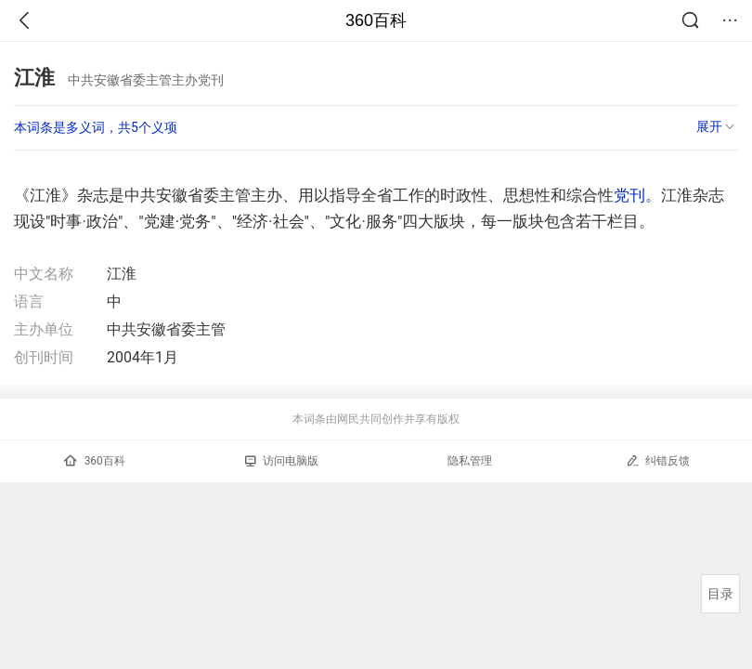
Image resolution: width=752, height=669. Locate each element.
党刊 (629, 195)
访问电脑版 (281, 460)
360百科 (376, 20)
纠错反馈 (658, 460)
